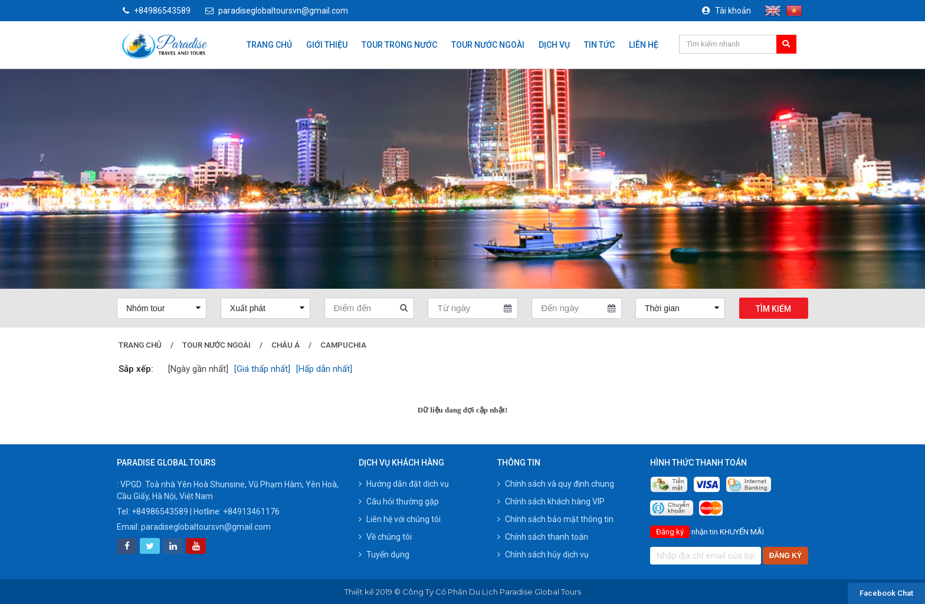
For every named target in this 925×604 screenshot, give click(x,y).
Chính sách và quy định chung (555, 484)
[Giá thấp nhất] (262, 369)
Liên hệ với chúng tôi (400, 519)
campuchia (343, 345)
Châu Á (285, 345)
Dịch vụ (554, 44)
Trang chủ (269, 44)
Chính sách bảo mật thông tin (555, 519)
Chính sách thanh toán (542, 537)
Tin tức (599, 44)
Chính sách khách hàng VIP (551, 501)
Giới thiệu (326, 44)
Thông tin (518, 462)
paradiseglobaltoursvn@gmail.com (276, 10)
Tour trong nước (399, 44)
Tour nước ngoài (487, 44)
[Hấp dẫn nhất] (324, 369)
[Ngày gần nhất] (198, 369)
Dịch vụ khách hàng (401, 462)
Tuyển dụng (384, 554)
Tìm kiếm (773, 308)
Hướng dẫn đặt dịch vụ (404, 484)
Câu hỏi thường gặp (399, 501)
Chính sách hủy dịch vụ (543, 554)
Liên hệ (643, 44)
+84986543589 (157, 10)
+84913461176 (251, 511)
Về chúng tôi (385, 537)
